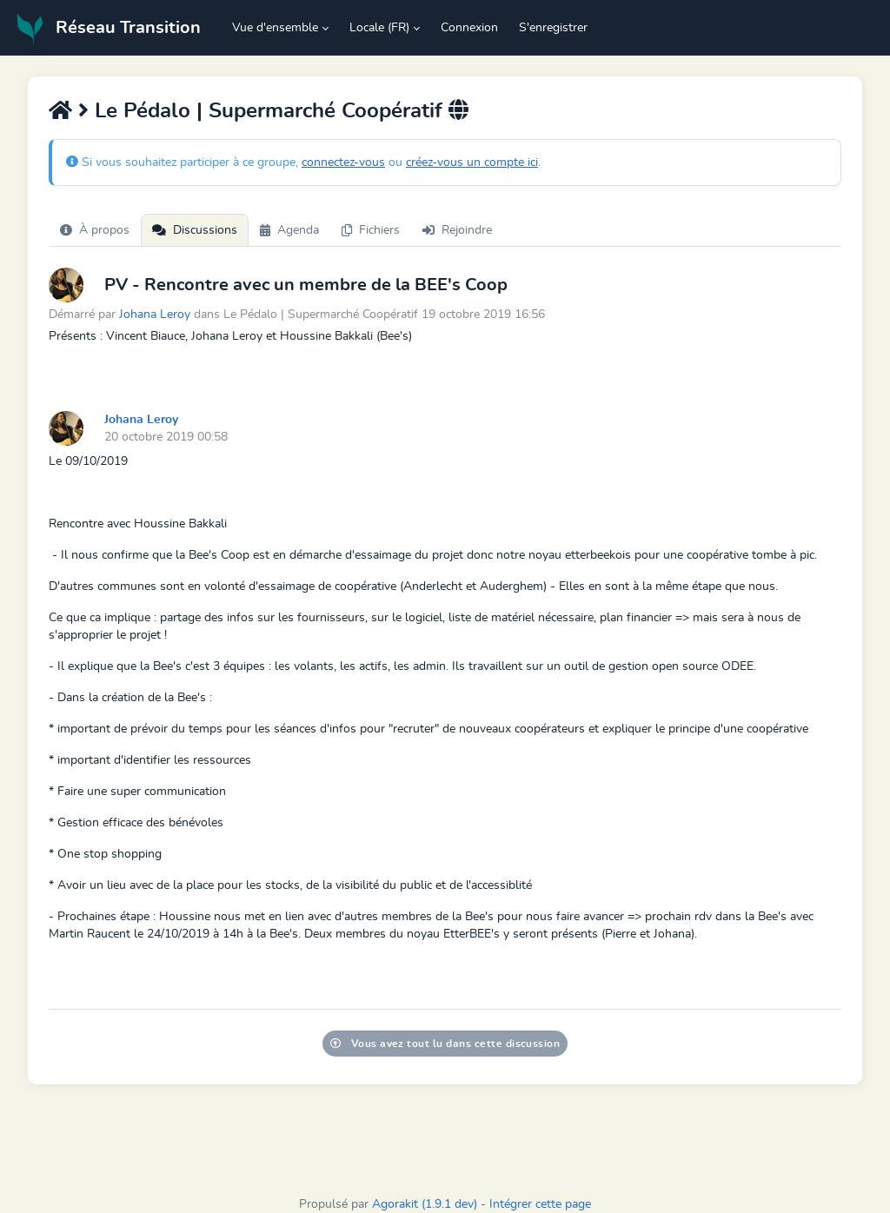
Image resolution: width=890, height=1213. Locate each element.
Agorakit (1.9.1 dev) (424, 1204)
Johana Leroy (154, 314)
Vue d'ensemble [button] (275, 28)
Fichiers (371, 230)
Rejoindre (457, 230)
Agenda (289, 230)
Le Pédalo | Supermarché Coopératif (268, 111)
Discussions (194, 230)
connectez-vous (343, 162)
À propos (95, 230)
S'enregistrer (553, 28)
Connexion (469, 28)
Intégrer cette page (540, 1204)
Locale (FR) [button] (379, 28)
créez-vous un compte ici (472, 162)
